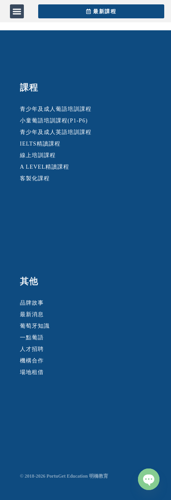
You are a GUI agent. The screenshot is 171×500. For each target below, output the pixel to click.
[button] (17, 11)
